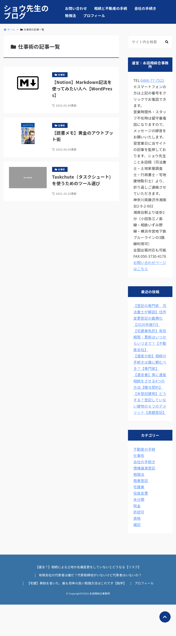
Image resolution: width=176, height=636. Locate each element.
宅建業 (138, 487)
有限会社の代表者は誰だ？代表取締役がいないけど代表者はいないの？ (90, 575)
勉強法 (70, 15)
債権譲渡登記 (144, 468)
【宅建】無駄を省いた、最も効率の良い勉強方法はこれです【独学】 (76, 583)
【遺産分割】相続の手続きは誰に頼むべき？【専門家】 (149, 362)
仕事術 (138, 455)
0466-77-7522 (152, 80)
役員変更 (140, 493)
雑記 (137, 524)
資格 (137, 518)
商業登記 (140, 480)
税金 (137, 505)
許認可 (138, 512)
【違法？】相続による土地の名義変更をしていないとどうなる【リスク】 (88, 567)
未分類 (138, 499)
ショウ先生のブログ (26, 11)
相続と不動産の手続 (110, 8)
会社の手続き (145, 8)
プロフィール (94, 15)
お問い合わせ (76, 8)
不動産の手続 (144, 449)
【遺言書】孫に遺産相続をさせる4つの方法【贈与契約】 (149, 381)
